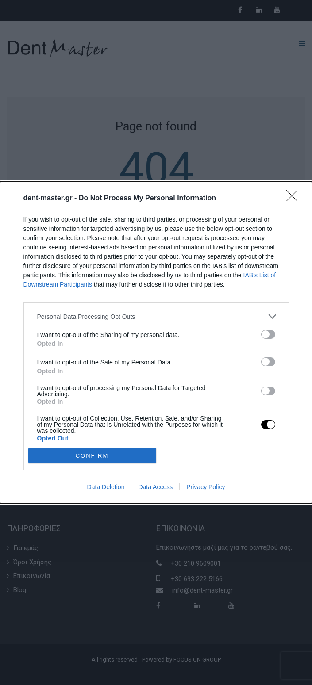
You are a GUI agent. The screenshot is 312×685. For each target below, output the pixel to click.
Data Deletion (106, 486)
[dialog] (156, 342)
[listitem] (156, 316)
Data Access (155, 486)
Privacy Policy (205, 486)
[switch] (268, 334)
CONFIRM (92, 455)
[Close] (294, 198)
